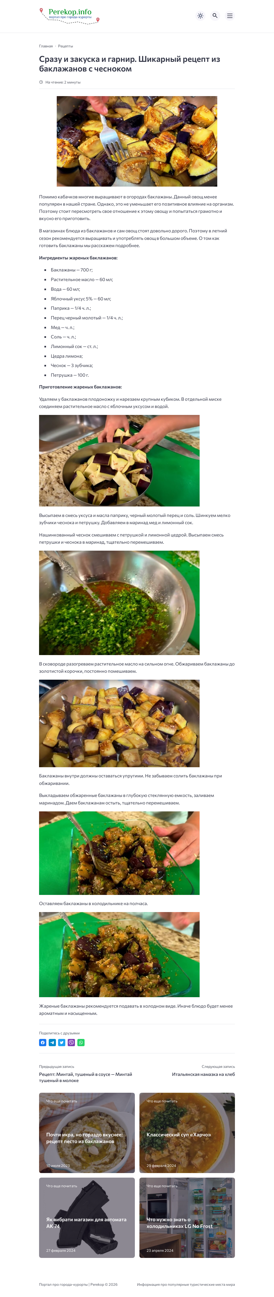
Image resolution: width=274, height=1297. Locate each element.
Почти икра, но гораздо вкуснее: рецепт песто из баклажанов (84, 1137)
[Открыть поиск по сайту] (215, 16)
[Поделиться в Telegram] (52, 1042)
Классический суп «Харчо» (179, 1134)
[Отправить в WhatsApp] (81, 1042)
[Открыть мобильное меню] (230, 16)
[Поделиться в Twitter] (61, 1042)
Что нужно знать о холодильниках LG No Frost (180, 1222)
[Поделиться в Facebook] (42, 1042)
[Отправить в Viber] (71, 1042)
